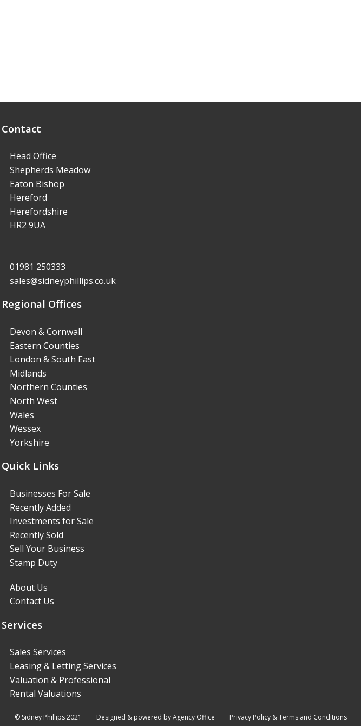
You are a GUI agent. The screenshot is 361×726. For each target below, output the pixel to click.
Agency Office (194, 717)
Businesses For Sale (50, 493)
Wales (22, 415)
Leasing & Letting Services (63, 666)
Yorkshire (29, 442)
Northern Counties (48, 387)
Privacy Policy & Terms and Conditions (288, 717)
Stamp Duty (33, 563)
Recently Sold (36, 535)
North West (33, 401)
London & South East (52, 359)
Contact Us (32, 601)
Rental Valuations (45, 693)
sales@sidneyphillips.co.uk (63, 281)
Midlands (28, 373)
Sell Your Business (47, 549)
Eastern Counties (45, 346)
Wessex (25, 428)
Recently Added (40, 507)
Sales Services (38, 652)
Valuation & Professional (60, 680)
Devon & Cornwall (46, 332)
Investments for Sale (52, 521)
